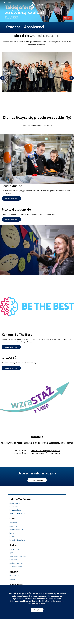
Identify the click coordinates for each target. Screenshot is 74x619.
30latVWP (13, 523)
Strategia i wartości (16, 530)
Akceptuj (37, 610)
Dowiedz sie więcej (37, 480)
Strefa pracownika (16, 563)
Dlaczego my (14, 549)
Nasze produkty (15, 510)
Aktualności (13, 526)
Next (71, 78)
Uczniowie (13, 560)
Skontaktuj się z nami (17, 576)
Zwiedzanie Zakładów (17, 513)
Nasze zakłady (14, 506)
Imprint (12, 579)
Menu (7, 2)
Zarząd (11, 533)
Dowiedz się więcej (11, 198)
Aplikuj (11, 553)
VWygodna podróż (16, 566)
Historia (12, 536)
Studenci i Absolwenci (17, 556)
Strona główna (14, 503)
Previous (2, 78)
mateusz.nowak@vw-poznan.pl (45, 453)
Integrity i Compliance (17, 540)
